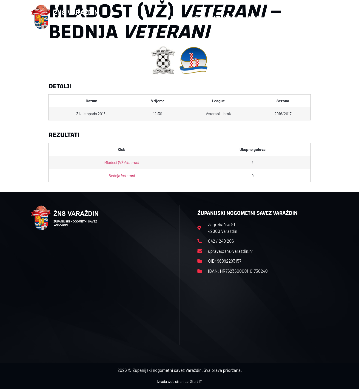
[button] (319, 17)
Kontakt (280, 16)
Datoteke (254, 16)
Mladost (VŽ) (121, 162)
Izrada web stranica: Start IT (179, 381)
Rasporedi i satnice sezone (212, 16)
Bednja (121, 175)
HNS (174, 16)
